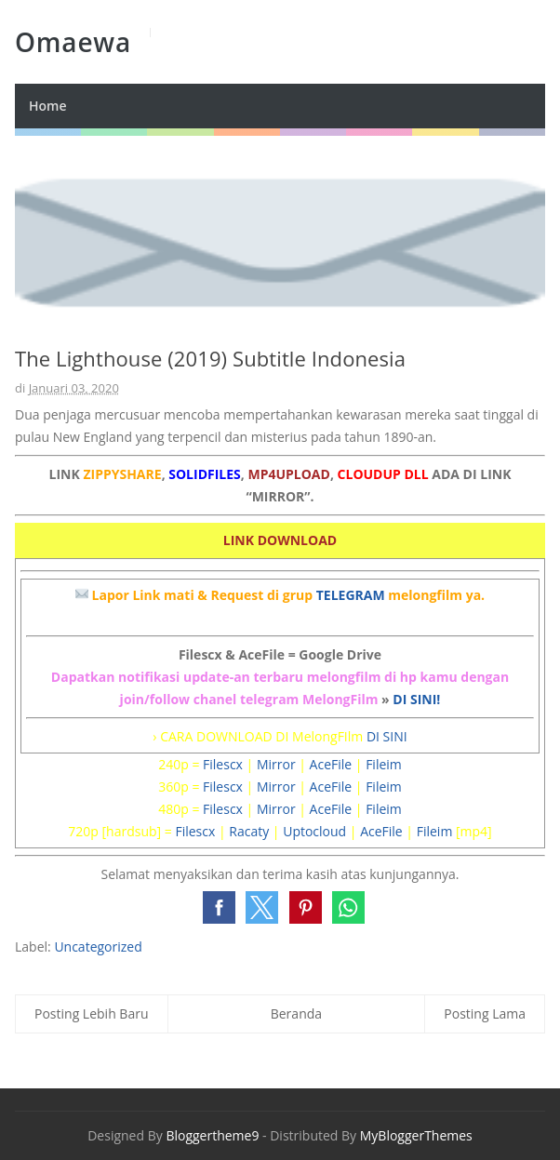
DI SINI (387, 736)
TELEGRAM (350, 595)
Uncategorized (97, 946)
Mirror (276, 764)
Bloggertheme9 (212, 1135)
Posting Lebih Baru (91, 1013)
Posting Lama (485, 1013)
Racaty (249, 831)
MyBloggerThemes (416, 1135)
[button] (219, 907)
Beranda (296, 1013)
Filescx (223, 764)
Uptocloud (314, 831)
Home (48, 105)
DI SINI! (416, 699)
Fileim (384, 764)
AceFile (331, 764)
